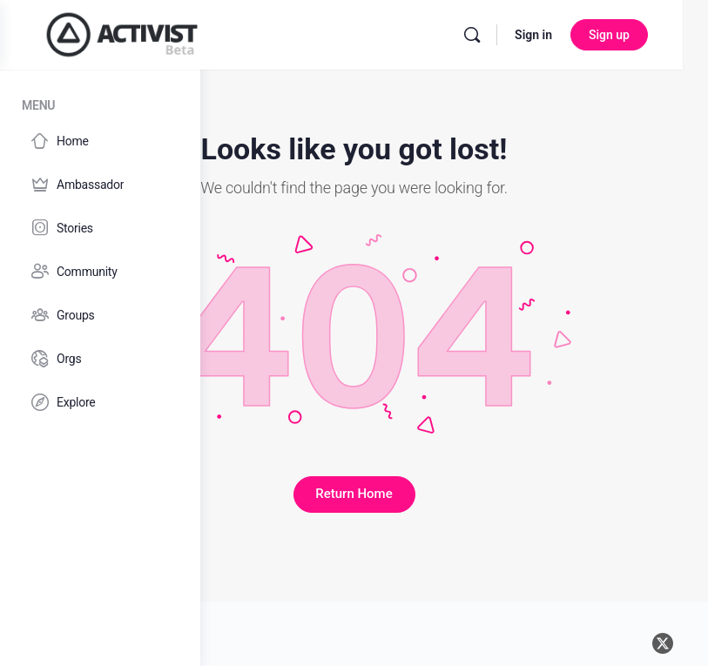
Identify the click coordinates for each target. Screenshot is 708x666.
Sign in (601, 35)
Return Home (453, 474)
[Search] (540, 34)
